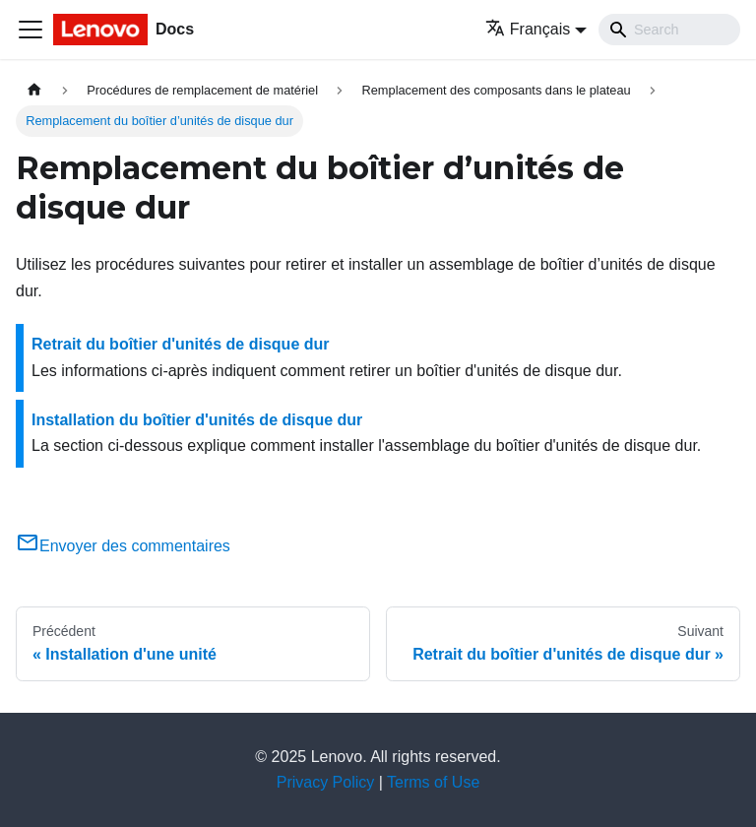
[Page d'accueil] (34, 90)
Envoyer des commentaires (123, 546)
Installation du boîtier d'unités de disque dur (197, 420)
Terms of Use (433, 782)
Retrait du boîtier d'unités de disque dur (181, 344)
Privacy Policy (326, 782)
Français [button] (527, 29)
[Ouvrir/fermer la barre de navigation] (30, 29)
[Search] (669, 29)
